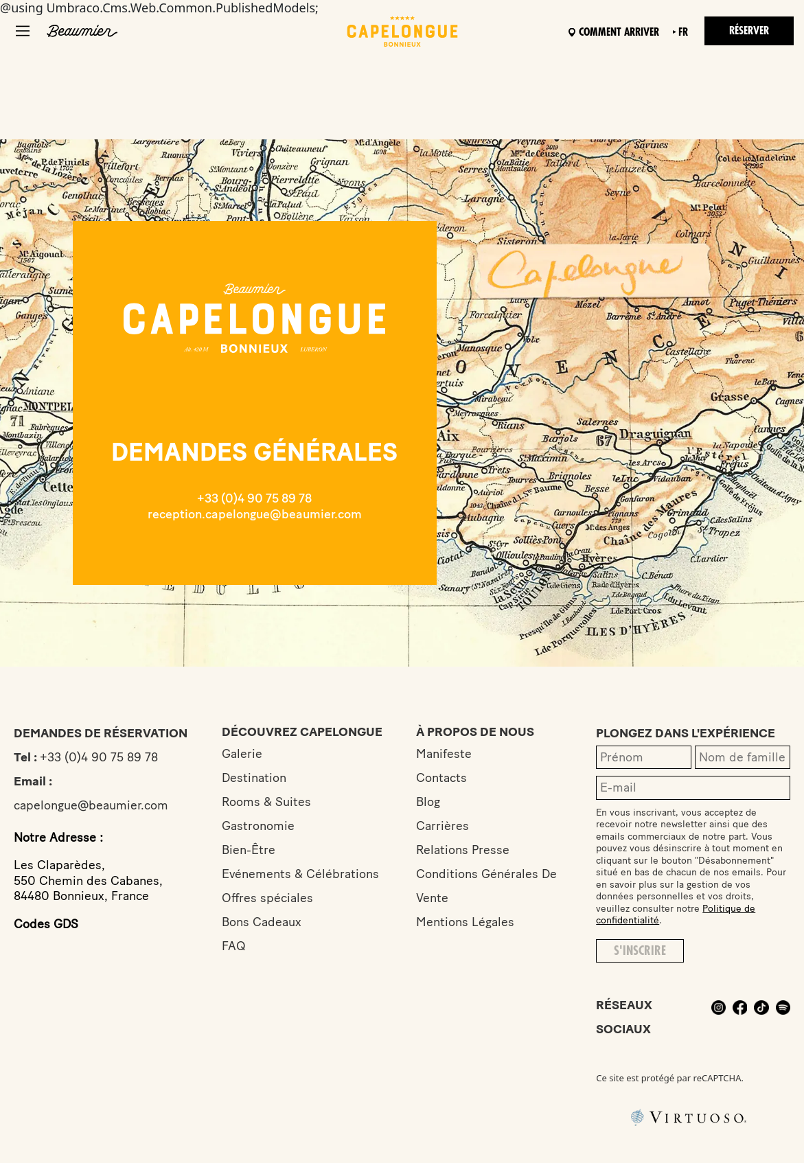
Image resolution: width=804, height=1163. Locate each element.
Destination (254, 777)
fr (683, 32)
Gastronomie (258, 825)
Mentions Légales (465, 922)
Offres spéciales (267, 898)
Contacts (441, 777)
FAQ (234, 946)
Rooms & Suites (266, 801)
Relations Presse (462, 849)
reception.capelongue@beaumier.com (255, 514)
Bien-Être (248, 849)
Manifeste (444, 753)
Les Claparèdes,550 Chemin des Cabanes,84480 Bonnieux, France (88, 880)
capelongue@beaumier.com (91, 805)
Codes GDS (46, 924)
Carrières (442, 825)
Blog (428, 801)
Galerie (242, 753)
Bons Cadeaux (261, 922)
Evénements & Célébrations (300, 874)
